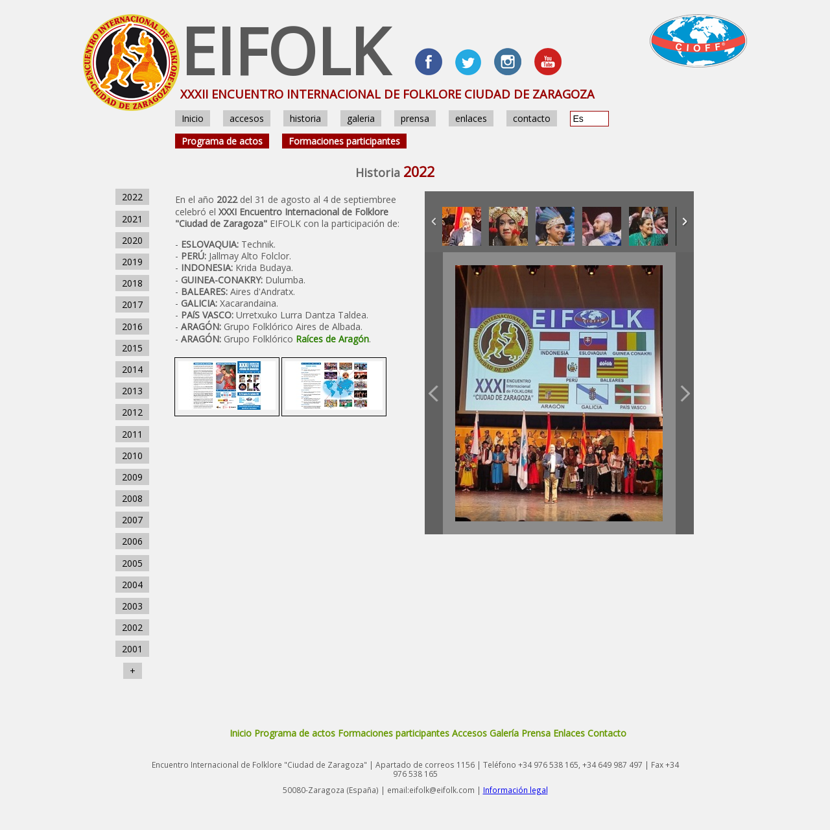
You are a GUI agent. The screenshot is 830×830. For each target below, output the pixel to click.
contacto (532, 118)
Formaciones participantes (344, 141)
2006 (132, 541)
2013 (132, 391)
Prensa (536, 733)
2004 (132, 584)
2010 (132, 455)
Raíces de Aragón (332, 339)
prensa (415, 118)
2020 (132, 240)
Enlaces (569, 733)
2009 (132, 477)
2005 (132, 563)
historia (305, 118)
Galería (504, 733)
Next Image (685, 393)
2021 (132, 219)
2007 (132, 520)
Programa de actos (222, 141)
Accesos (469, 733)
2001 (132, 649)
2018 (132, 283)
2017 (132, 304)
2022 (132, 197)
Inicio (193, 118)
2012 (132, 412)
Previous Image (434, 393)
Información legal (515, 790)
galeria (361, 118)
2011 (132, 434)
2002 (132, 627)
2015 (132, 348)
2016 (132, 326)
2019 (132, 261)
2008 (132, 498)
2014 (132, 369)
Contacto (606, 733)
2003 (132, 606)
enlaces (471, 118)
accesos (247, 118)
